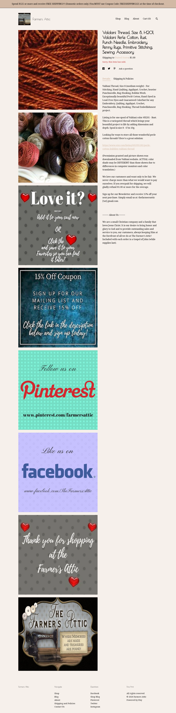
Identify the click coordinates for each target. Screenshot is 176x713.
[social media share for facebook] (103, 69)
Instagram (95, 707)
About (136, 18)
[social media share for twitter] (109, 69)
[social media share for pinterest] (114, 69)
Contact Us (59, 707)
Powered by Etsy (134, 700)
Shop (118, 18)
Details (106, 78)
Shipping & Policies (123, 78)
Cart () (147, 18)
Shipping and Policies (64, 703)
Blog (126, 18)
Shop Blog (95, 697)
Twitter (94, 703)
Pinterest (95, 700)
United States (122, 57)
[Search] (157, 19)
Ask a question (126, 69)
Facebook (95, 693)
